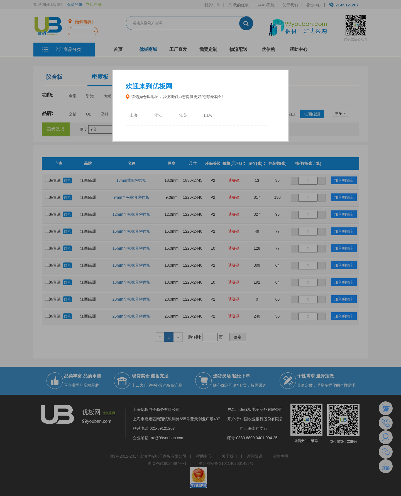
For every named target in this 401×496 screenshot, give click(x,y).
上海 (134, 115)
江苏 (183, 115)
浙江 (158, 115)
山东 (208, 115)
